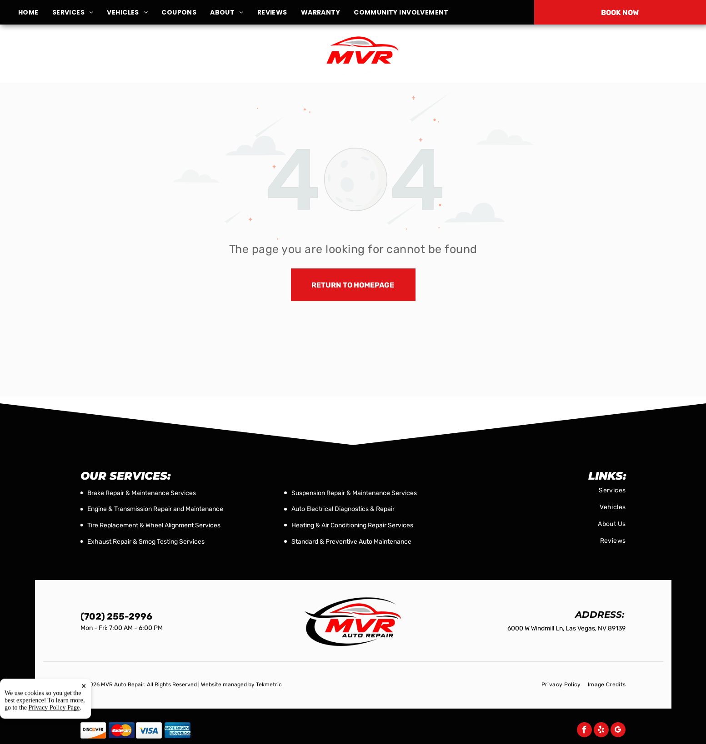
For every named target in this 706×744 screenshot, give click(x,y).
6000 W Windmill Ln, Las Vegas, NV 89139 (121, 58)
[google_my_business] (618, 730)
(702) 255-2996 (589, 53)
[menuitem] (35, 12)
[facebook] (584, 730)
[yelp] (601, 730)
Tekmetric (269, 684)
